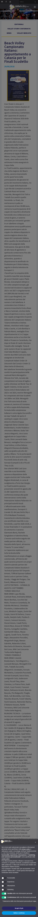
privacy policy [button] (26, 849)
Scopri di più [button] (19, 908)
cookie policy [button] (5, 859)
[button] (35, 842)
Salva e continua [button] (19, 913)
